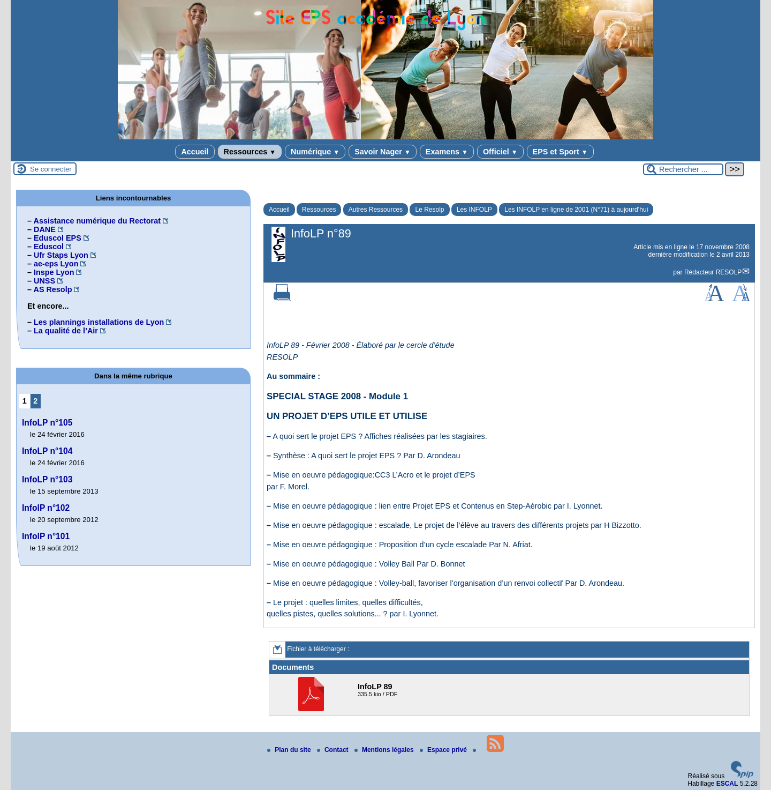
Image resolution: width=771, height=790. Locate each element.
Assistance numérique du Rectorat (97, 221)
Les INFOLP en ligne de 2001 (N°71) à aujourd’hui (576, 209)
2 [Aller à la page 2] (35, 401)
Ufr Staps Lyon (61, 255)
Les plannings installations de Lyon (99, 322)
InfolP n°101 (46, 536)
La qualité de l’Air (66, 330)
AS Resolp (52, 289)
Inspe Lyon (54, 272)
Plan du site (290, 750)
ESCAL (727, 783)
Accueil (194, 151)
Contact (333, 750)
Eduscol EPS (57, 238)
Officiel (500, 151)
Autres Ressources (376, 209)
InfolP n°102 (46, 507)
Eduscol (49, 246)
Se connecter (51, 169)
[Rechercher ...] (683, 169)
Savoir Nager (382, 151)
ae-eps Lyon (56, 263)
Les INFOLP (474, 209)
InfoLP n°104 (47, 451)
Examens (447, 151)
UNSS (44, 281)
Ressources (250, 151)
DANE (45, 229)
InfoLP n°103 (47, 479)
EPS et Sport (560, 151)
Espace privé (444, 750)
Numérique (315, 151)
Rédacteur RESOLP (713, 272)
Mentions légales (384, 750)
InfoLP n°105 (47, 422)
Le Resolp (429, 209)
